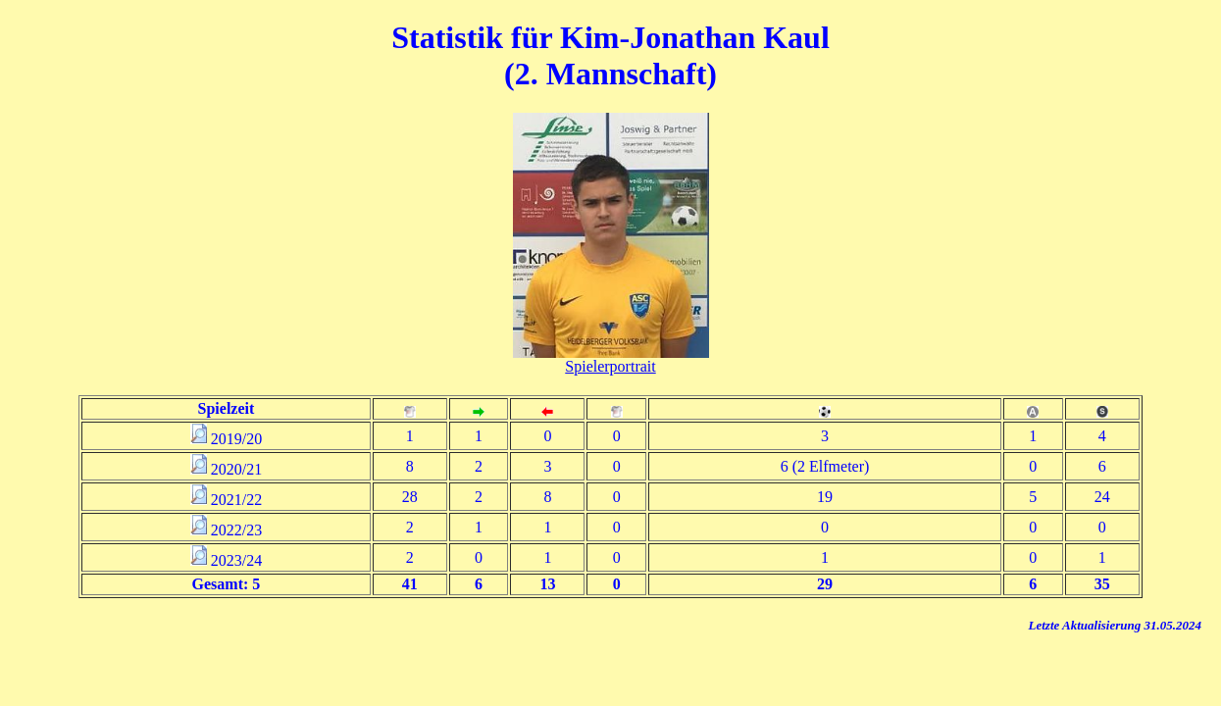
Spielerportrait (610, 366)
